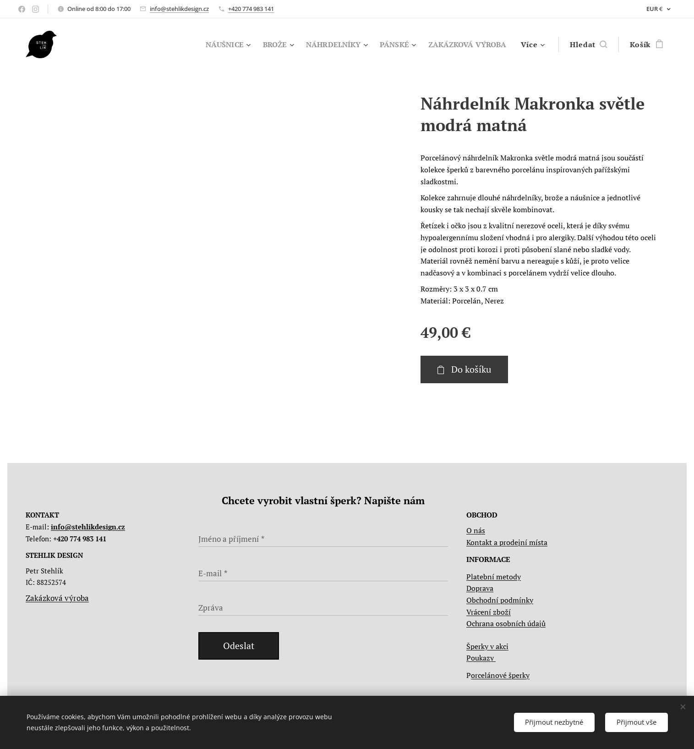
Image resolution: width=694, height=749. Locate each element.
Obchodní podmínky (499, 600)
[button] (588, 44)
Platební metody (493, 577)
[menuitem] (215, 44)
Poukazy (481, 658)
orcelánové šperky (500, 675)
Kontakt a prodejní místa (506, 542)
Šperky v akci (487, 646)
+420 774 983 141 (251, 9)
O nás (475, 530)
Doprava (479, 588)
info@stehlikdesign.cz (179, 9)
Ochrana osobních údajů (506, 623)
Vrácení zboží (488, 612)
